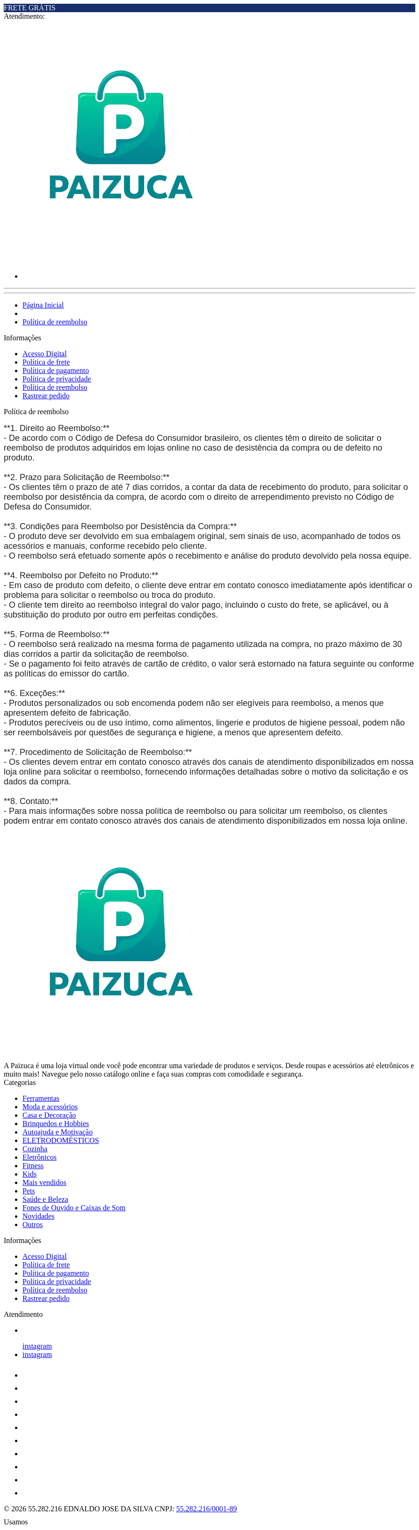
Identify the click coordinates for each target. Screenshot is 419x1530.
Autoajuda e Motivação (57, 1132)
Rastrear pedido (46, 396)
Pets (28, 1191)
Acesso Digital (44, 354)
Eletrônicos (39, 1157)
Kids (29, 1174)
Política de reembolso (54, 322)
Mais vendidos (44, 1182)
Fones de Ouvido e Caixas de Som (73, 1208)
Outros (32, 1224)
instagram (37, 1346)
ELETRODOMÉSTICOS (60, 1140)
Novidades (38, 1216)
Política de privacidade (56, 379)
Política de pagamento (55, 370)
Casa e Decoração (49, 1115)
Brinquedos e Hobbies (55, 1124)
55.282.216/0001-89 (206, 1509)
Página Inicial (43, 305)
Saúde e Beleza (45, 1199)
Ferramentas (40, 1098)
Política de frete (46, 362)
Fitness (32, 1166)
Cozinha (34, 1149)
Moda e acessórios (50, 1107)
